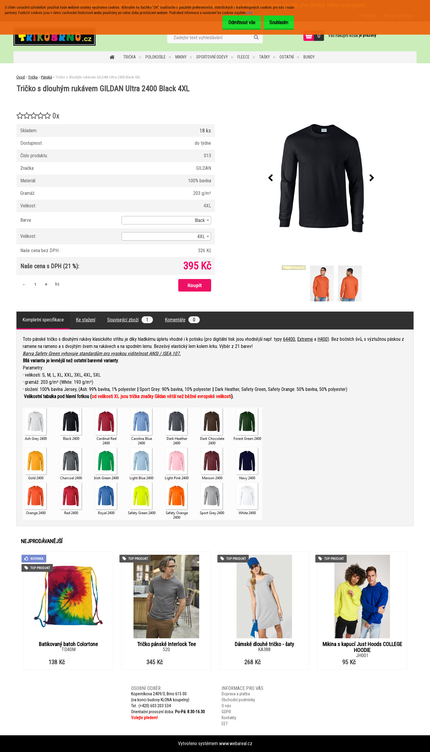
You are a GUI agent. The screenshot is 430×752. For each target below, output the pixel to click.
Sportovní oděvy (212, 57)
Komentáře (182, 320)
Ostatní (287, 57)
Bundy (309, 57)
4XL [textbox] (201, 236)
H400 (322, 339)
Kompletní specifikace (43, 320)
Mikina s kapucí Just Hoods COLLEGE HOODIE (362, 647)
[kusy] (35, 284)
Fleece (243, 57)
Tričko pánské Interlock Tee (166, 644)
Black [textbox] (200, 220)
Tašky (264, 57)
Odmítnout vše (236, 22)
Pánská (46, 77)
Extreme (305, 339)
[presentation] (270, 178)
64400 (289, 339)
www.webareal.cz (235, 743)
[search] (256, 37)
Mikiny (181, 57)
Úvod (20, 77)
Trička (129, 57)
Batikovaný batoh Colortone (68, 644)
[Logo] (54, 36)
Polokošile (155, 57)
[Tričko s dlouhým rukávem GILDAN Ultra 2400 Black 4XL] (321, 178)
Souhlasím (277, 22)
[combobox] (166, 220)
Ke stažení (85, 320)
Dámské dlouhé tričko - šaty (264, 644)
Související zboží (130, 320)
